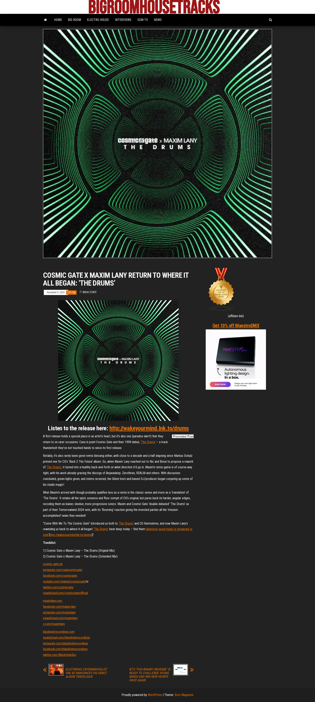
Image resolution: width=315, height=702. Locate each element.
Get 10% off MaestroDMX (236, 325)
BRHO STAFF (90, 292)
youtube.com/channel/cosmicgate (64, 581)
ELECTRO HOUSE (98, 20)
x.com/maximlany (54, 624)
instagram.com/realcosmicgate (62, 570)
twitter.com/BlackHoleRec (59, 655)
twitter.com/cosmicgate (58, 587)
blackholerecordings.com (59, 632)
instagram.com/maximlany (59, 612)
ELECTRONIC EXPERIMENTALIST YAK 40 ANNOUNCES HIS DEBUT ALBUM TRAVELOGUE (86, 673)
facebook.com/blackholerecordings (65, 649)
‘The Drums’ (148, 442)
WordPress (155, 695)
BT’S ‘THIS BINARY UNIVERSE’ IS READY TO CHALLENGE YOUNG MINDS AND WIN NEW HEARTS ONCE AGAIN (149, 675)
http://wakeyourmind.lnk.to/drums (149, 428)
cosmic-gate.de (53, 564)
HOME (58, 20)
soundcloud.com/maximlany (60, 618)
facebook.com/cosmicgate (60, 576)
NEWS (158, 20)
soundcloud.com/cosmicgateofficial (65, 593)
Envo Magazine (184, 695)
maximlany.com (52, 601)
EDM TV (142, 20)
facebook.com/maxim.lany (59, 607)
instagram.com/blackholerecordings (65, 643)
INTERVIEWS (123, 20)
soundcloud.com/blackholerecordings (66, 637)
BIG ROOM (74, 20)
